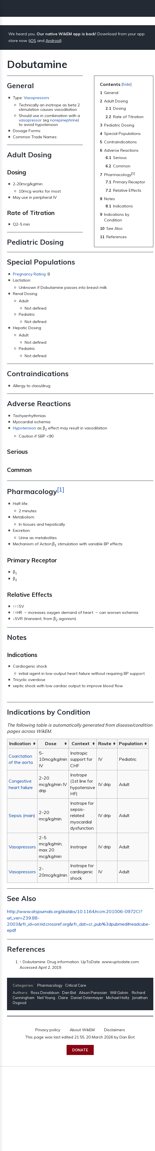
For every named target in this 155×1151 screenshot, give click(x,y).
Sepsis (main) (22, 815)
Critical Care (75, 985)
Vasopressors (36, 97)
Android (53, 40)
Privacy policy (47, 1029)
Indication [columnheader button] (20, 743)
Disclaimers (114, 1029)
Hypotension (24, 428)
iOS (33, 40)
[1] (60, 489)
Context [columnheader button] (81, 743)
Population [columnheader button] (131, 743)
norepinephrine (64, 120)
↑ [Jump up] (21, 961)
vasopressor (30, 120)
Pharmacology (49, 985)
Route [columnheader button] (104, 743)
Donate (80, 1050)
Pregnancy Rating (29, 274)
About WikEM (82, 1029)
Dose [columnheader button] (51, 743)
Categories (23, 985)
